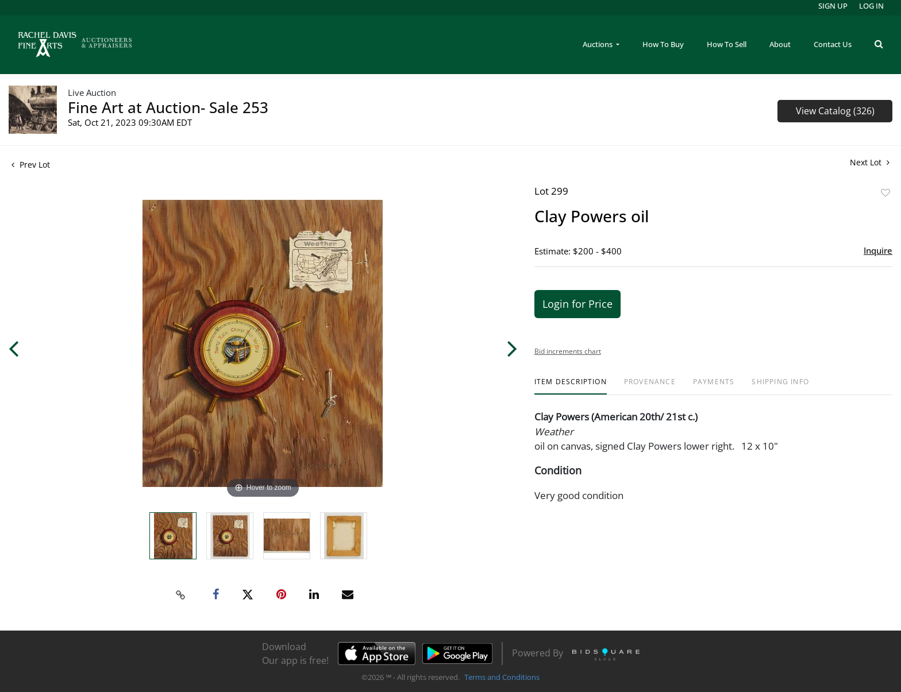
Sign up (833, 6)
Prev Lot (30, 164)
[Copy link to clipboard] (181, 595)
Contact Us (833, 44)
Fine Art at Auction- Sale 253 (168, 107)
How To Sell (726, 44)
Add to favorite (885, 192)
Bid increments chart (567, 351)
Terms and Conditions (502, 677)
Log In (871, 6)
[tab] (570, 386)
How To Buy (663, 44)
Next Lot (870, 162)
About (780, 44)
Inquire (878, 250)
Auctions (598, 44)
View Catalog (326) (835, 111)
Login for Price (577, 304)
